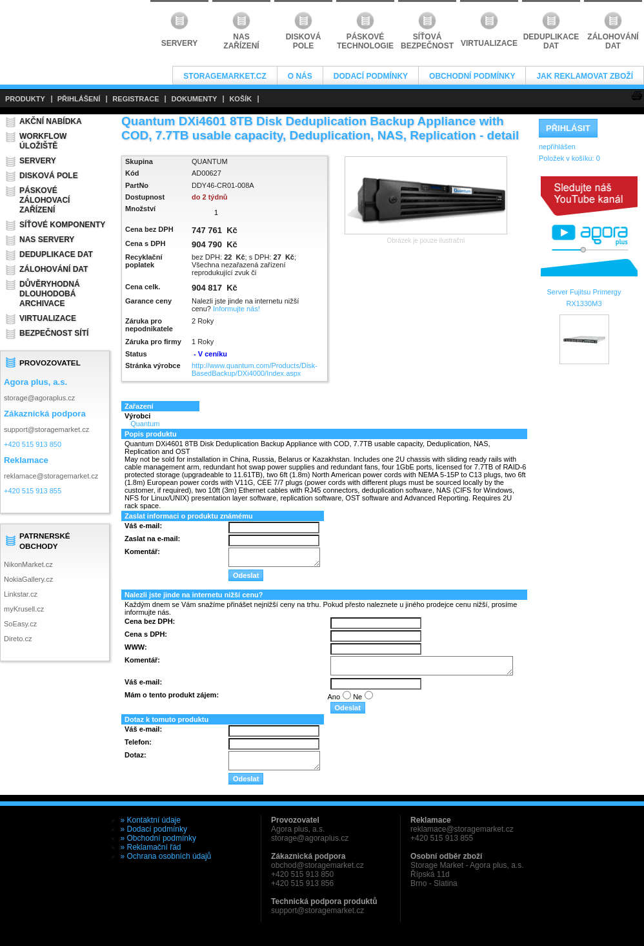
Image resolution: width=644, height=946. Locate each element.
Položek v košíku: (569, 158)
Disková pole (48, 175)
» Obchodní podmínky (158, 838)
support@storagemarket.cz (46, 429)
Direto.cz (18, 639)
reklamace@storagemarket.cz (51, 476)
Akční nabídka (50, 121)
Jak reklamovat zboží (584, 76)
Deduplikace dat (56, 254)
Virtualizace (47, 318)
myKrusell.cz (24, 609)
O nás (300, 76)
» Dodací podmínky (154, 829)
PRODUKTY (25, 99)
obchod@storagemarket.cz (317, 865)
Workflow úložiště (42, 141)
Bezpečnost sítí (53, 333)
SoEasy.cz (20, 624)
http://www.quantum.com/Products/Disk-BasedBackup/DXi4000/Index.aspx (254, 369)
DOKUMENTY (194, 99)
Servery (37, 160)
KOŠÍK (240, 99)
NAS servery (46, 239)
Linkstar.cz (20, 594)
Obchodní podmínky (472, 76)
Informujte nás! (236, 309)
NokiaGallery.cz (28, 579)
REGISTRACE (135, 99)
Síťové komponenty (62, 224)
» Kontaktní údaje (151, 820)
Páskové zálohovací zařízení (44, 200)
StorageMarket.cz (224, 76)
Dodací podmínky (371, 76)
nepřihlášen (557, 146)
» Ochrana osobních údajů (166, 856)
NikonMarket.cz (28, 564)
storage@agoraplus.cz (39, 398)
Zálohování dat (53, 269)
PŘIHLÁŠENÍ (79, 99)
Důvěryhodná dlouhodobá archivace (49, 294)
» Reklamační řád (151, 847)
